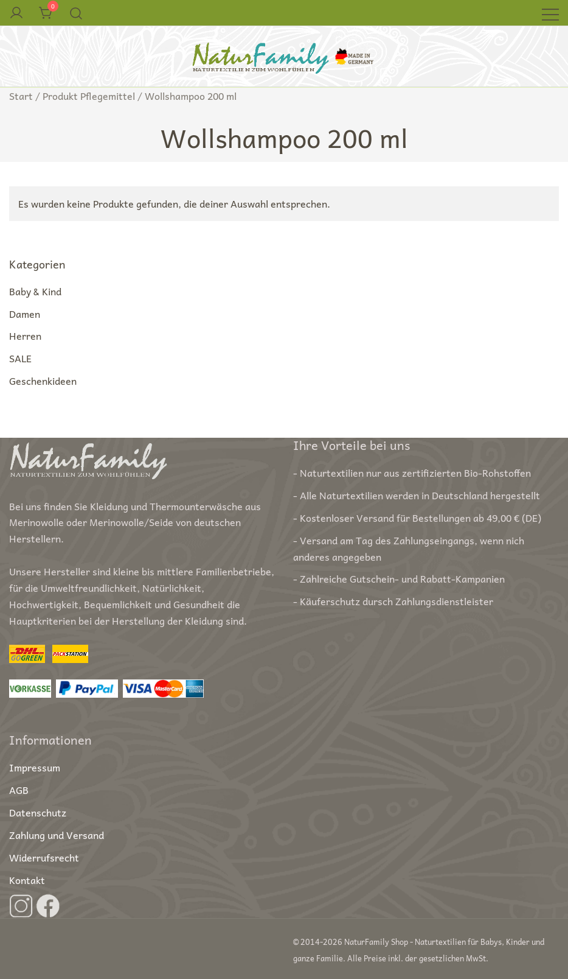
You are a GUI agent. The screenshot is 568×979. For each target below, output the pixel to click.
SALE (20, 358)
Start (21, 96)
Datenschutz (37, 812)
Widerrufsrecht (44, 857)
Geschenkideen (43, 380)
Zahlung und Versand (56, 835)
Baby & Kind (35, 291)
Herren (25, 335)
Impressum (34, 767)
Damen (24, 313)
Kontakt (27, 880)
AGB (19, 790)
